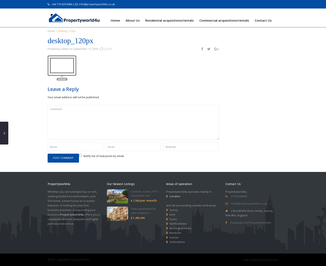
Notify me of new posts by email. (103, 156)
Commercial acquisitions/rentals (224, 20)
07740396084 (239, 196)
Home (115, 20)
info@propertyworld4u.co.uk (97, 4)
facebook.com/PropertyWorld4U (250, 222)
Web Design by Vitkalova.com (261, 260)
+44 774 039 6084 (62, 4)
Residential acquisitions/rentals (169, 20)
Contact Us (263, 20)
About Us (133, 20)
